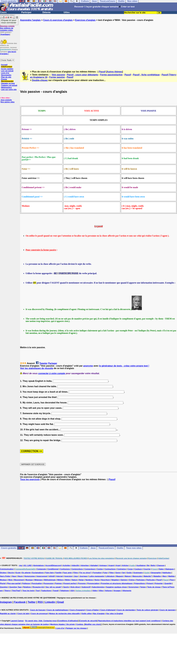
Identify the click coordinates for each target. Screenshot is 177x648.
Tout (38, 591)
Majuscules (137, 576)
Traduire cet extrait (9, 85)
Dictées (3, 573)
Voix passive (58, 75)
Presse (4, 79)
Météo (67, 580)
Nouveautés (6, 75)
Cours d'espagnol (77, 610)
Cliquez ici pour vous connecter (8, 21)
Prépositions (139, 583)
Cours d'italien (92, 610)
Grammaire (138, 573)
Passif (102, 71)
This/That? (16, 591)
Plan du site (6, 77)
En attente (26, 573)
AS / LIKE (28, 565)
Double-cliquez (40, 80)
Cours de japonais (167, 610)
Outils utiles (86, 613)
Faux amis (67, 573)
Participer (26, 12)
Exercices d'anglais (85, 20)
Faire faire (49, 573)
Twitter (32, 602)
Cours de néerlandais (126, 610)
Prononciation (93, 583)
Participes (140, 580)
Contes (100, 569)
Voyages (117, 591)
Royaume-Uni (38, 587)
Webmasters (6, 87)
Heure (20, 576)
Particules (150, 580)
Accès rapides (7, 69)
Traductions (46, 591)
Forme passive (57, 77)
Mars (164, 576)
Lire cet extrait (7, 71)
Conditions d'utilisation (68, 621)
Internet (59, 576)
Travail (55, 591)
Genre (118, 573)
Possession (48, 583)
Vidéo (94, 591)
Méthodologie (50, 580)
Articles (125, 565)
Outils (120, 548)
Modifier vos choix (93, 624)
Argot (118, 565)
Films (75, 573)
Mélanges (38, 580)
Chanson (161, 565)
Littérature (110, 576)
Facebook (20, 602)
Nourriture (105, 580)
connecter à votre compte (51, 373)
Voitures (108, 591)
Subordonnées (98, 587)
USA (72, 591)
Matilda (171, 576)
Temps (143, 587)
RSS (40, 602)
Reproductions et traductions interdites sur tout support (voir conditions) (129, 621)
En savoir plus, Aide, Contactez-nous (41, 621)
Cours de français (37, 610)
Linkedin (50, 602)
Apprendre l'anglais (30, 20)
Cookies (79, 624)
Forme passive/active (111, 75)
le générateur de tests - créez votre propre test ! (124, 366)
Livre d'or (5, 73)
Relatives (27, 587)
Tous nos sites (133, 548)
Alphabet (94, 565)
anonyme (88, 366)
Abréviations (38, 565)
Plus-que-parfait (14, 583)
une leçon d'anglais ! (8, 53)
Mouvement (19, 580)
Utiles (67, 12)
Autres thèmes (114, 71)
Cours (3, 12)
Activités (66, 565)
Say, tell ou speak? (54, 587)
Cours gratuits (8, 548)
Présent (150, 583)
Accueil (4, 65)
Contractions (110, 569)
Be (148, 565)
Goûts (129, 573)
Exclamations (38, 573)
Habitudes (166, 573)
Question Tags (15, 587)
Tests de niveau (154, 587)
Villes (101, 591)
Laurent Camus (17, 621)
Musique (29, 580)
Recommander (7, 81)
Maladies (157, 576)
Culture (84, 548)
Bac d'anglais (99, 613)
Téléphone (64, 591)
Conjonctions (77, 569)
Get (123, 573)
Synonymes (133, 587)
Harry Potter (5, 576)
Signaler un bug (8, 83)
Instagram (6, 602)
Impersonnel (42, 576)
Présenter (159, 583)
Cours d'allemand (107, 610)
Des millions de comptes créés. (7, 28)
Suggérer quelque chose (116, 587)
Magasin (119, 576)
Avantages (5, 34)
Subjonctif (86, 587)
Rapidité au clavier (8, 613)
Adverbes (85, 565)
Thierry (7, 591)
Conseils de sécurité (88, 621)
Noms (97, 580)
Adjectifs (75, 565)
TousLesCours (106, 548)
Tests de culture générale (147, 610)
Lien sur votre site (9, 89)
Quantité (168, 583)
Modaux (3, 580)
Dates (161, 569)
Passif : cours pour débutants (82, 75)
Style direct (75, 587)
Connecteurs (89, 569)
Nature (74, 580)
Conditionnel (53, 569)
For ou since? (85, 573)
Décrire (11, 573)
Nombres (89, 580)
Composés (41, 569)
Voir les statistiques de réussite (36, 368)
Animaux (103, 565)
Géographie (156, 573)
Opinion (124, 580)
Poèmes (58, 583)
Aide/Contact (6, 67)
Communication (7, 569)
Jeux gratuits (6, 100)
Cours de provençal (39, 613)
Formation (97, 573)
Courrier (147, 569)
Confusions (65, 569)
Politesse (26, 583)
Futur (105, 573)
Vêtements (126, 591)
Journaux (84, 576)
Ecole (18, 573)
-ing (20, 565)
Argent (111, 565)
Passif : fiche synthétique (146, 75)
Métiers (60, 580)
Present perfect (69, 583)
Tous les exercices (30, 479)
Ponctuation (37, 583)
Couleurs (138, 569)
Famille (58, 573)
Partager (52, 363)
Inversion (68, 576)
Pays (172, 580)
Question (4, 587)
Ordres (132, 580)
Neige (81, 580)
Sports (66, 587)
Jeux (93, 548)
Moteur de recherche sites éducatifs (64, 613)
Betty (153, 565)
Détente (46, 12)
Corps (130, 569)
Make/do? (148, 576)
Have (14, 576)
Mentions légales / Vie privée (62, 624)
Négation (115, 580)
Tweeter (43, 363)
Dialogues (169, 569)
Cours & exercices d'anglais (58, 20)
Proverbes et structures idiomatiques (117, 583)
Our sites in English (114, 613)
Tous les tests (28, 591)
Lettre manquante (96, 576)
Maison (128, 576)
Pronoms (82, 583)
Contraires (121, 569)
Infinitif (52, 576)
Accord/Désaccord (53, 565)
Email (60, 602)
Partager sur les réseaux (76, 628)
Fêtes (111, 573)
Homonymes (29, 576)
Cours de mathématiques (57, 610)
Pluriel (3, 583)
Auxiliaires (140, 565)
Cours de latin (23, 613)
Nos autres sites (7, 102)
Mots (10, 580)
